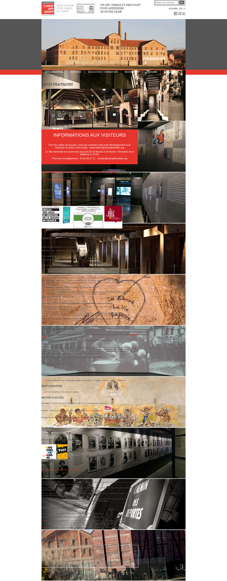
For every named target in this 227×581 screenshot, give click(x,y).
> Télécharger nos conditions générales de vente (60, 470)
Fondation (170, 72)
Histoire (75, 72)
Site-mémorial (54, 72)
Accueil (173, 8)
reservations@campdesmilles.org (56, 180)
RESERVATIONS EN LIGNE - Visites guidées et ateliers (79, 172)
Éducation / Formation (103, 72)
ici (92, 449)
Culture (151, 72)
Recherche (132, 72)
